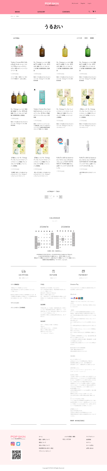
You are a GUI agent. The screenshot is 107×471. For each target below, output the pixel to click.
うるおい (18, 16)
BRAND (17, 12)
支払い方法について (52, 444)
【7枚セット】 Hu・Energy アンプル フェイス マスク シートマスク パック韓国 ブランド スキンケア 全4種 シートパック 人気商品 (87, 113)
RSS (70, 439)
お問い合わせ (91, 447)
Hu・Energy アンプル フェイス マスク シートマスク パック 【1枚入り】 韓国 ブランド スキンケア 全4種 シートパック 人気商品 (65, 113)
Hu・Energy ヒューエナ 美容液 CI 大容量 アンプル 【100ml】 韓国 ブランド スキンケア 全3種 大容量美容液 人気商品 (87, 66)
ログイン (90, 441)
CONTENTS (66, 12)
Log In (89, 3)
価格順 (86, 38)
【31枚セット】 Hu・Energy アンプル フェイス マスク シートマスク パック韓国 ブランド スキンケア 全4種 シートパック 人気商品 (42, 162)
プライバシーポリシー (53, 450)
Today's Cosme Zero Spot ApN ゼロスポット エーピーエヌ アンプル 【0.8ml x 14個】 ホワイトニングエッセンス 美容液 (42, 113)
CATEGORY (41, 12)
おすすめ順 (78, 38)
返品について (51, 441)
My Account (75, 3)
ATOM (75, 439)
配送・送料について (52, 439)
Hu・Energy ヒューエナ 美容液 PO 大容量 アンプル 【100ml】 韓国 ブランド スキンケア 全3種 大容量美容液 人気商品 (42, 66)
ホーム (12, 16)
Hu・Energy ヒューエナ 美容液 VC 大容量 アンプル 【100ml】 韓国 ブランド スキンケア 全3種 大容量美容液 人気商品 (65, 66)
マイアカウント (92, 436)
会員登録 (90, 439)
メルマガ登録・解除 (74, 436)
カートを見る (91, 444)
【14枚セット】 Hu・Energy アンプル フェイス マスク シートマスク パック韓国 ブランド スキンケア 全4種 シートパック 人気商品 (19, 162)
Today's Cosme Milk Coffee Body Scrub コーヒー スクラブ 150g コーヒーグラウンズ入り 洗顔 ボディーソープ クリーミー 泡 (19, 66)
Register (83, 3)
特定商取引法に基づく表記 (54, 447)
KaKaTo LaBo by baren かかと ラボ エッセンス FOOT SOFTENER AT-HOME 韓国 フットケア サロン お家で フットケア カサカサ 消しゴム (87, 162)
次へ (60, 196)
